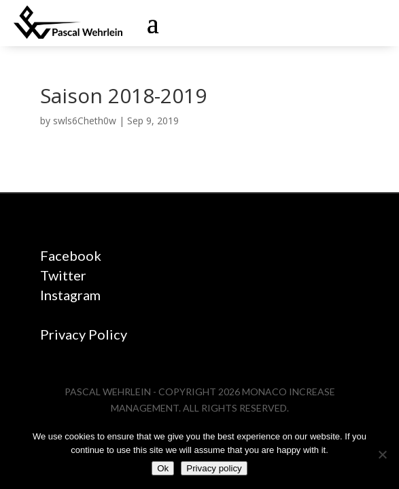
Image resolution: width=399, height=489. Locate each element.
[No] (382, 454)
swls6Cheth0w (84, 120)
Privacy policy (213, 468)
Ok (163, 468)
